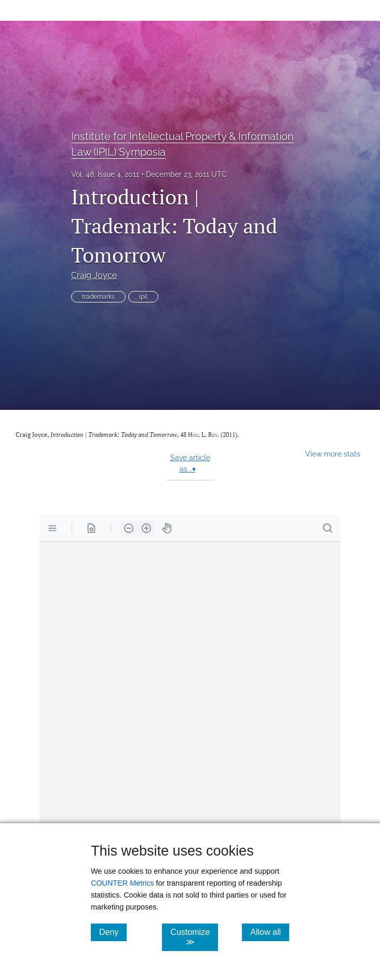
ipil (143, 296)
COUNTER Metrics (122, 883)
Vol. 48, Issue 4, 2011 (105, 174)
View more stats (332, 453)
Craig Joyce (94, 275)
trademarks (98, 296)
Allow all (269, 931)
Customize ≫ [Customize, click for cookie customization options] (194, 937)
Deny (113, 931)
